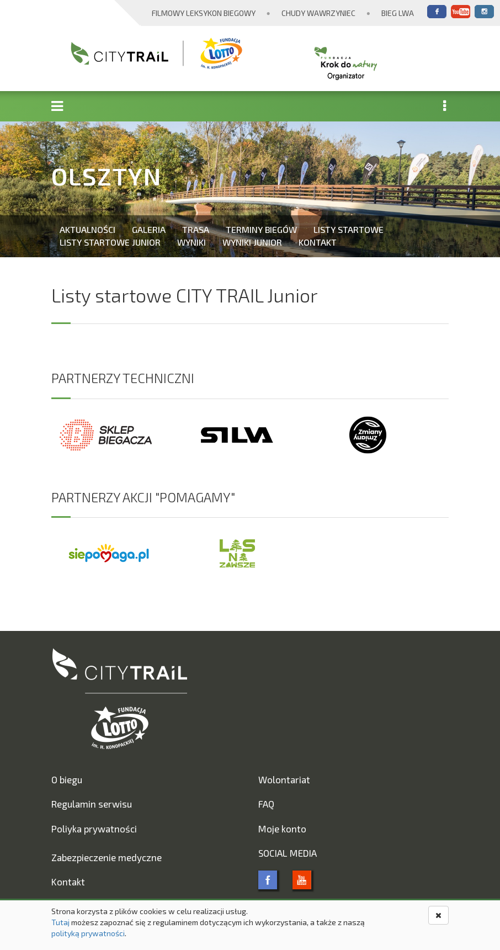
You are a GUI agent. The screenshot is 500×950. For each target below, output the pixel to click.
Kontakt (318, 242)
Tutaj (60, 922)
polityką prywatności (88, 933)
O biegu (66, 779)
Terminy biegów (261, 229)
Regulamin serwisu (91, 803)
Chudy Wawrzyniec (318, 13)
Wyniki (191, 242)
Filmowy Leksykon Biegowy (204, 13)
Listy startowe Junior (110, 242)
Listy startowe (348, 229)
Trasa (195, 229)
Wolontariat (284, 779)
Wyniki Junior (252, 242)
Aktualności (87, 229)
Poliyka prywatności (94, 828)
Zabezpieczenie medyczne (106, 857)
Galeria (149, 229)
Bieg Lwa (397, 13)
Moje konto (282, 828)
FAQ (266, 803)
